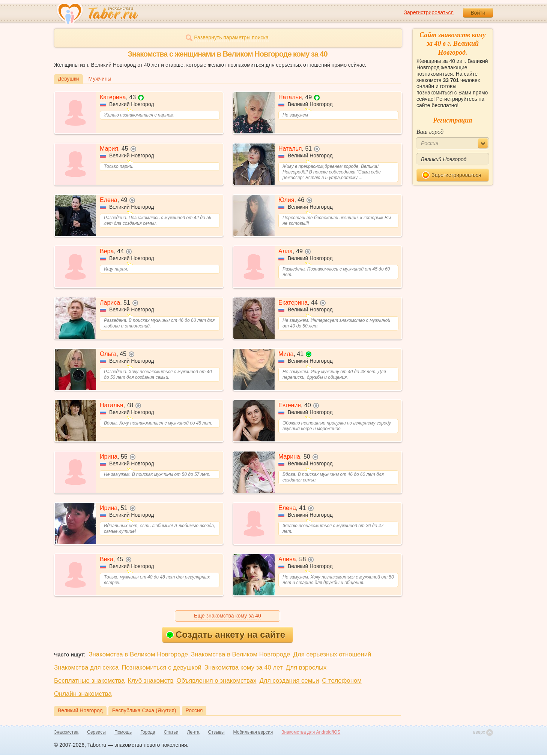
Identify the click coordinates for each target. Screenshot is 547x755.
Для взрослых (306, 667)
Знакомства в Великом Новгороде (138, 654)
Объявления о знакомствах (217, 680)
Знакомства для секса (86, 667)
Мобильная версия (253, 732)
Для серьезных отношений (332, 654)
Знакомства (66, 732)
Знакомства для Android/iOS (310, 732)
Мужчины (100, 79)
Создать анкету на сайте (225, 634)
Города (147, 732)
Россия (194, 710)
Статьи (171, 732)
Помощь (123, 732)
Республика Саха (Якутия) (144, 710)
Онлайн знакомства (83, 693)
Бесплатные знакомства (89, 680)
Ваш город (429, 132)
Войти (477, 13)
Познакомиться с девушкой (161, 667)
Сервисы (96, 732)
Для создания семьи (289, 680)
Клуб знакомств (150, 680)
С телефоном (341, 680)
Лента (193, 732)
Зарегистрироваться (429, 12)
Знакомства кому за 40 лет (243, 667)
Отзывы (216, 732)
